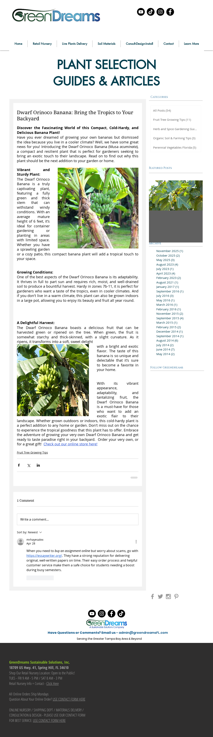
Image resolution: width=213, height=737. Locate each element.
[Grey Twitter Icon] (160, 596)
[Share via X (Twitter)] (28, 465)
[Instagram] (160, 12)
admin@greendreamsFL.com (143, 632)
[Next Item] (196, 195)
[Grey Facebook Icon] (152, 596)
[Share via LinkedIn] (38, 465)
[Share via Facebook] (19, 465)
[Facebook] (170, 12)
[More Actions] (136, 541)
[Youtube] (141, 12)
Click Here (52, 683)
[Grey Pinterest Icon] (176, 596)
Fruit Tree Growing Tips (32, 452)
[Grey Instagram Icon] (168, 596)
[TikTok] (151, 12)
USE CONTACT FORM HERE (69, 699)
